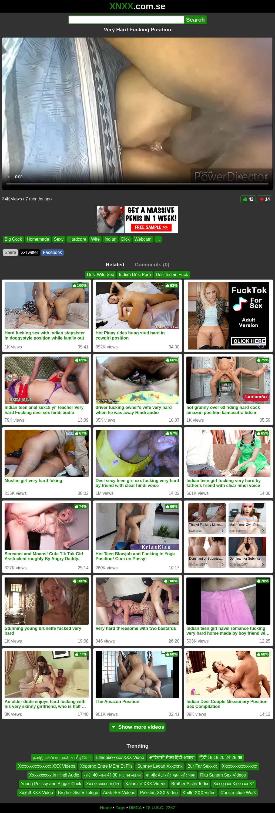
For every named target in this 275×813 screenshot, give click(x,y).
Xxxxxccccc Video (103, 783)
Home (106, 807)
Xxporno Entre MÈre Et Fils (106, 766)
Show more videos (137, 727)
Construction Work (238, 792)
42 (248, 199)
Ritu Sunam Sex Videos (223, 775)
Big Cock (13, 239)
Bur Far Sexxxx (202, 766)
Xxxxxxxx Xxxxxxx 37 (233, 783)
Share (10, 252)
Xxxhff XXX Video (36, 792)
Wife (95, 239)
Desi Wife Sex (100, 274)
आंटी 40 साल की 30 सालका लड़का (112, 775)
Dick (125, 239)
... (158, 239)
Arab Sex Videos (119, 792)
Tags (120, 807)
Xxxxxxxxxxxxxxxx (239, 766)
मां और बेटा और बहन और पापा (170, 775)
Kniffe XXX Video (199, 792)
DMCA (135, 807)
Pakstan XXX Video (158, 792)
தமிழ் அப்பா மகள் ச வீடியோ (62, 757)
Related (115, 264)
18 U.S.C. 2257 (160, 807)
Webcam (143, 239)
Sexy (59, 239)
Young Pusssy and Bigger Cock (51, 783)
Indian (110, 239)
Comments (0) (152, 264)
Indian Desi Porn (135, 274)
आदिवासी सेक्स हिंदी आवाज (171, 757)
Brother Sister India (189, 783)
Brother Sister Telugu (78, 792)
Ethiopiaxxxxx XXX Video (120, 757)
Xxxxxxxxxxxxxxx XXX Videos (46, 766)
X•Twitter (29, 252)
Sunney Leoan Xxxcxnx (159, 766)
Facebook (52, 252)
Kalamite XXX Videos (145, 783)
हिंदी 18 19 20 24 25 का (220, 757)
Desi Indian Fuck (172, 274)
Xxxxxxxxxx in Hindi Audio (54, 775)
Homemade (38, 239)
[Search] (126, 19)
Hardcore (77, 239)
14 (264, 199)
